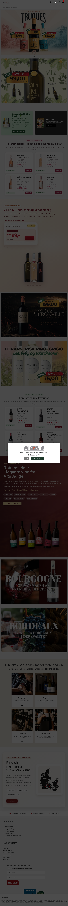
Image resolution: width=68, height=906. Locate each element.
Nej (27, 458)
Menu (59, 3)
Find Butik (55, 3)
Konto (50, 3)
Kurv (63, 3)
